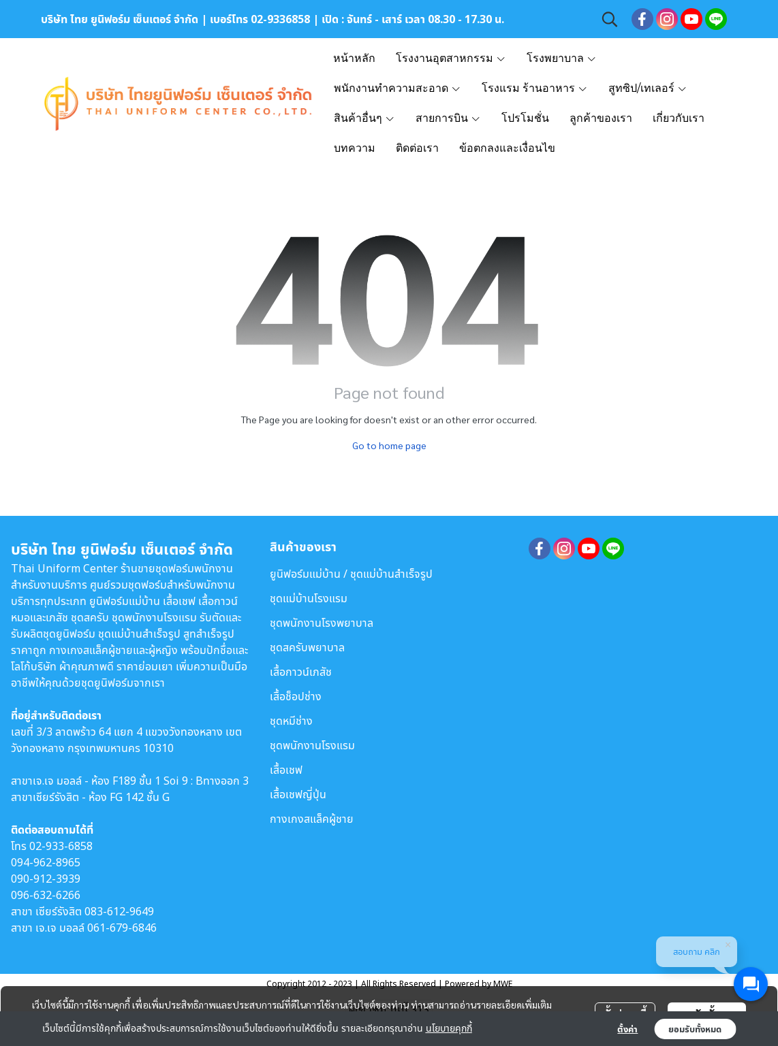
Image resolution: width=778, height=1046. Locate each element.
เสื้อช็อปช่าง (296, 696)
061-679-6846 (122, 927)
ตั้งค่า (627, 1029)
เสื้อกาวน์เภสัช (301, 671)
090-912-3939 (45, 878)
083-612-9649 (119, 911)
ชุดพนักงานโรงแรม (312, 745)
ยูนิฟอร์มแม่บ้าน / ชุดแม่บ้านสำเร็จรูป (351, 573)
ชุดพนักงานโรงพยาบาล (321, 622)
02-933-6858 (61, 845)
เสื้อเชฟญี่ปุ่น (298, 794)
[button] (609, 19)
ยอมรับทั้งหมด (694, 1029)
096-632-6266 (45, 894)
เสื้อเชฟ (286, 769)
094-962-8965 (45, 862)
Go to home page (389, 445)
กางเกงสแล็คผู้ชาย (312, 818)
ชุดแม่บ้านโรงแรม (308, 598)
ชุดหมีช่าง (291, 720)
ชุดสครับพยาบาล (307, 647)
